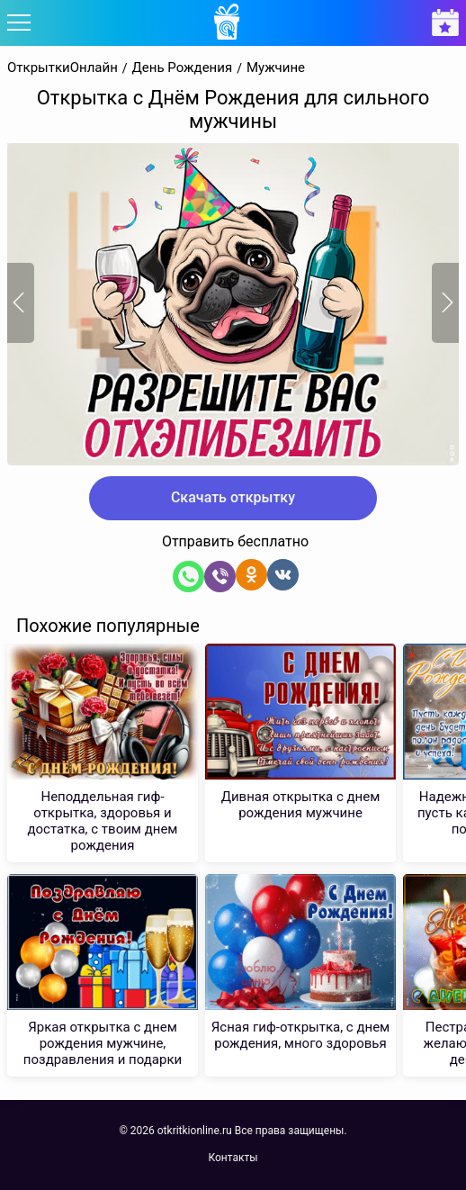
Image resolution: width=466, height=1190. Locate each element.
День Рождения (182, 68)
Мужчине (275, 68)
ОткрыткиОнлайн (62, 68)
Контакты (232, 1157)
